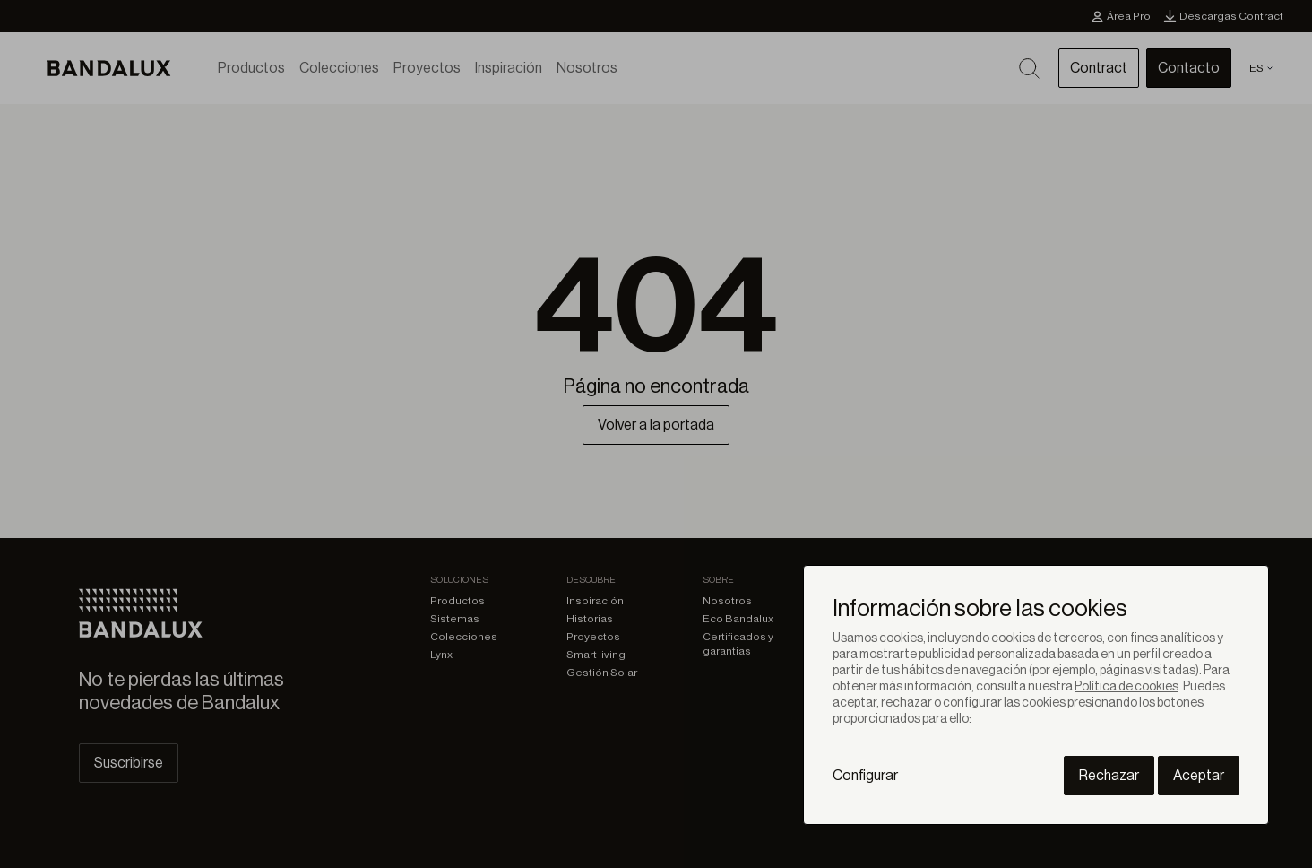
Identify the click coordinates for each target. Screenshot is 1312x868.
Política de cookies (1126, 687)
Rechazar (1109, 775)
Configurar (865, 775)
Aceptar (1198, 775)
